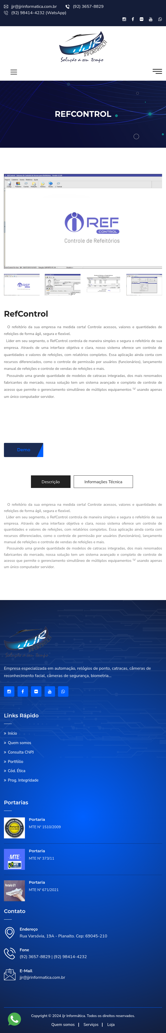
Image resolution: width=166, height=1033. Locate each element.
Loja (111, 1024)
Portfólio (15, 761)
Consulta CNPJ (21, 752)
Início (12, 733)
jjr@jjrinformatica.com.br (30, 6)
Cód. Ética (16, 770)
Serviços (90, 1024)
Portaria (37, 819)
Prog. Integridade (23, 780)
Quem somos (19, 742)
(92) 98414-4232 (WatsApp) (35, 13)
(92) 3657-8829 (85, 6)
